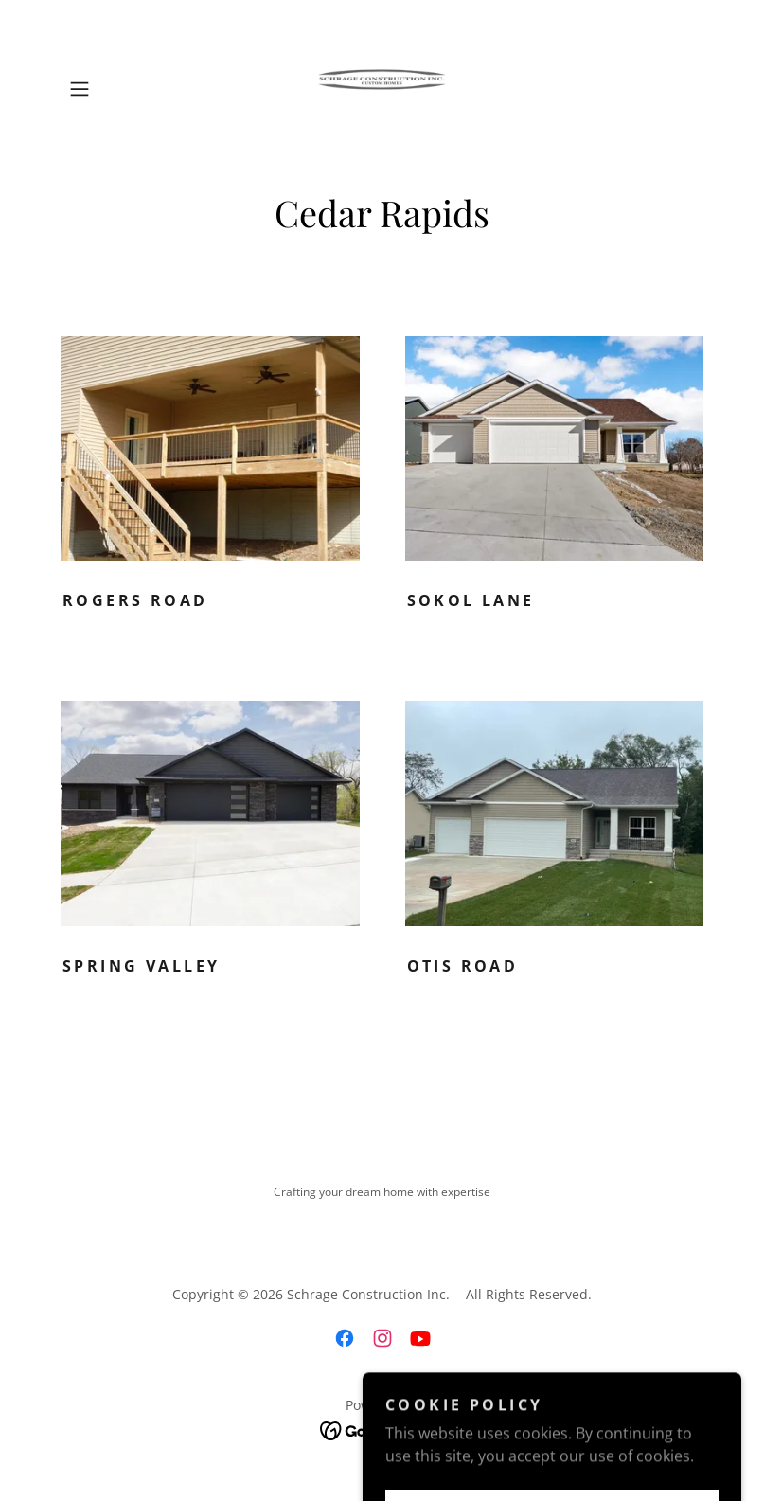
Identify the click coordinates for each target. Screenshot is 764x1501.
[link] (382, 89)
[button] (109, 89)
